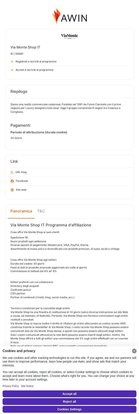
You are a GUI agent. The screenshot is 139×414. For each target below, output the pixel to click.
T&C (41, 211)
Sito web (19, 190)
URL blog (19, 172)
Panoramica (21, 211)
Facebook (19, 181)
